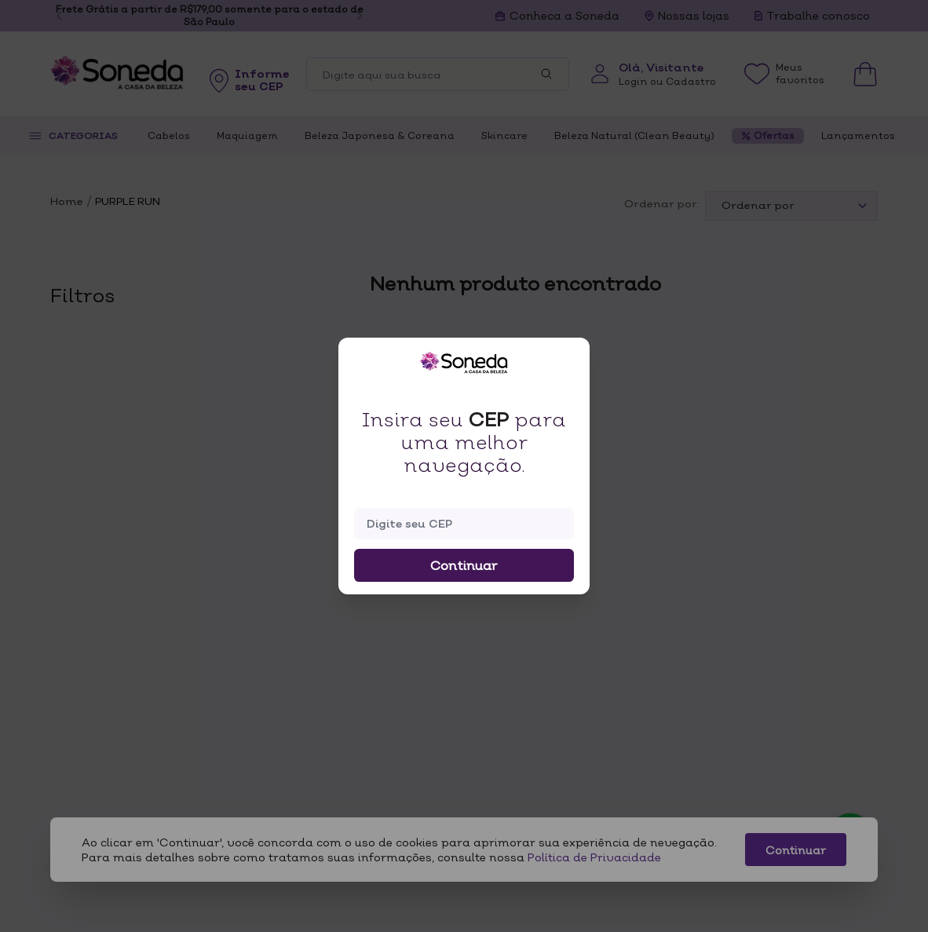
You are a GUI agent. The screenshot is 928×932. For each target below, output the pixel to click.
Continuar (464, 565)
